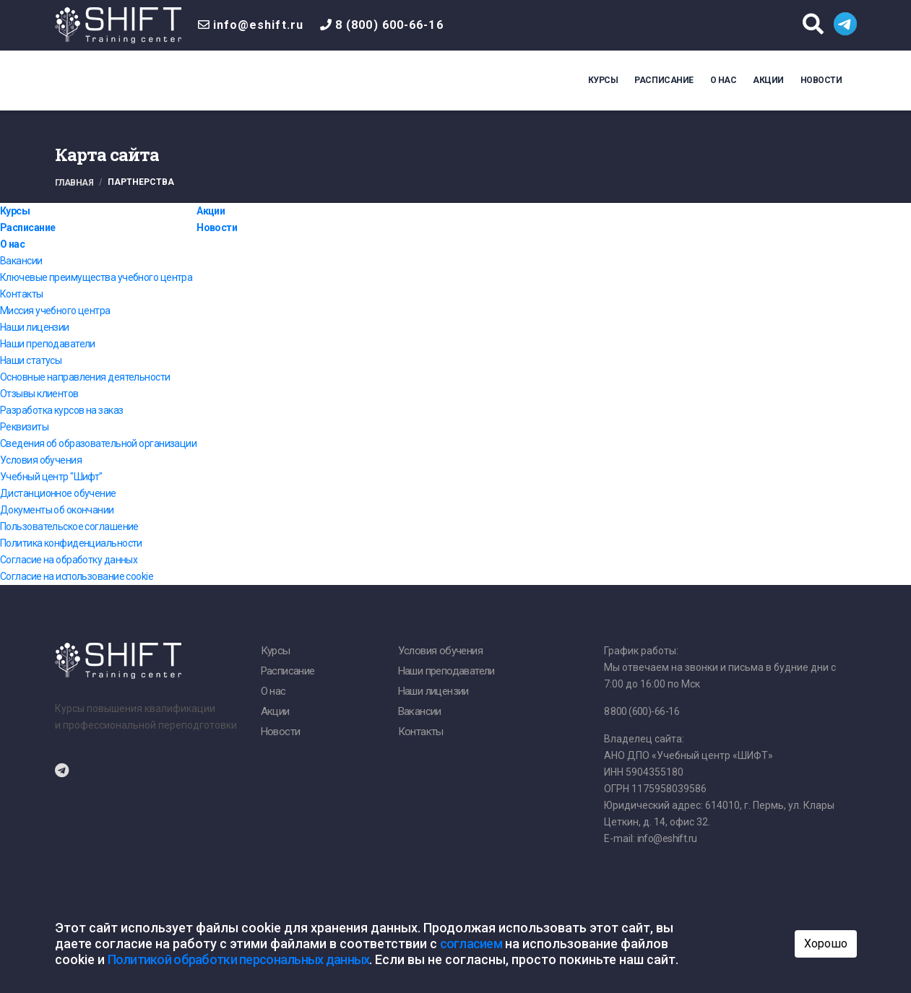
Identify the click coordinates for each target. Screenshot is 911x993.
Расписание (663, 80)
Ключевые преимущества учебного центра (96, 277)
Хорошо (825, 943)
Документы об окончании (57, 510)
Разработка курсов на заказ (61, 410)
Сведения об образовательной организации (98, 443)
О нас (723, 80)
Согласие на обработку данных (68, 559)
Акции (768, 80)
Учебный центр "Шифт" (51, 476)
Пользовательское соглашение (69, 526)
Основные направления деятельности (85, 377)
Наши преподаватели (47, 344)
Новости (821, 80)
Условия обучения (41, 460)
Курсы (603, 80)
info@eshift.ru (258, 25)
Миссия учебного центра (55, 310)
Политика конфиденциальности (71, 543)
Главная (74, 183)
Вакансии (21, 260)
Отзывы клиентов (39, 393)
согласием (471, 943)
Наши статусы (30, 360)
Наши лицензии (34, 327)
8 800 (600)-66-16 (641, 711)
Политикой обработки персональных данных (239, 959)
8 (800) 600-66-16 (389, 25)
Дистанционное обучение (58, 493)
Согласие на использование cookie (76, 576)
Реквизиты (24, 427)
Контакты (21, 294)
